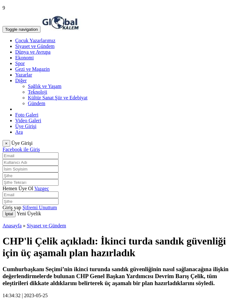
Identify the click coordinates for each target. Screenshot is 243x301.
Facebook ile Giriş (21, 149)
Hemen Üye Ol (18, 188)
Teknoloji (37, 92)
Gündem (36, 103)
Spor (20, 63)
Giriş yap (12, 207)
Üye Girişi (25, 126)
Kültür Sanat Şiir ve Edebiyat (57, 97)
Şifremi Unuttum (39, 207)
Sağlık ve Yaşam (44, 86)
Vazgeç (41, 188)
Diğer (21, 80)
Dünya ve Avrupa (33, 52)
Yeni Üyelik (29, 213)
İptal (9, 213)
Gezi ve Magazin (32, 69)
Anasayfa (12, 225)
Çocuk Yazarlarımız (35, 40)
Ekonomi (24, 57)
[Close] (6, 143)
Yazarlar (23, 74)
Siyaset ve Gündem (34, 46)
